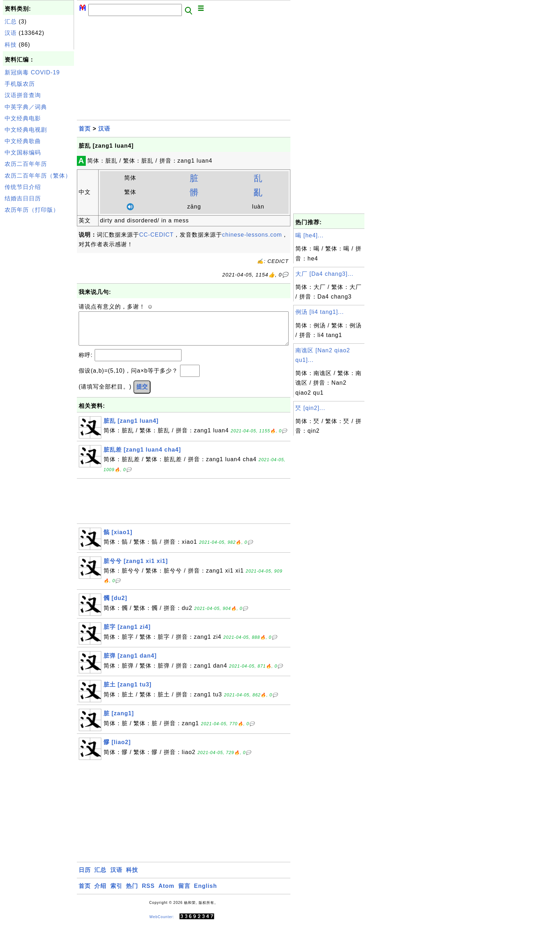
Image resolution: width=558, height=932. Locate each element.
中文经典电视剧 (26, 130)
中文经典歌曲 (23, 141)
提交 (142, 394)
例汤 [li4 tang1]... (319, 312)
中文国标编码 (23, 152)
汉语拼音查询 (23, 95)
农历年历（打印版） (32, 210)
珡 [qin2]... (310, 408)
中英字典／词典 (26, 107)
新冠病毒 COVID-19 (32, 72)
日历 (85, 877)
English (205, 893)
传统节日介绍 (23, 187)
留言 (184, 893)
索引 (116, 893)
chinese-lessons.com (252, 235)
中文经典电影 (23, 118)
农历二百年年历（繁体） (38, 176)
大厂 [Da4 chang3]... (324, 274)
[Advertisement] (38, 323)
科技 (11, 45)
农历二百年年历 (26, 164)
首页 (85, 129)
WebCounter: (161, 924)
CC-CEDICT (156, 235)
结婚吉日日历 (23, 198)
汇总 (11, 22)
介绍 (100, 893)
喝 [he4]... (309, 235)
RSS (148, 893)
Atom (166, 893)
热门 (132, 893)
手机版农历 (20, 84)
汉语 (11, 33)
